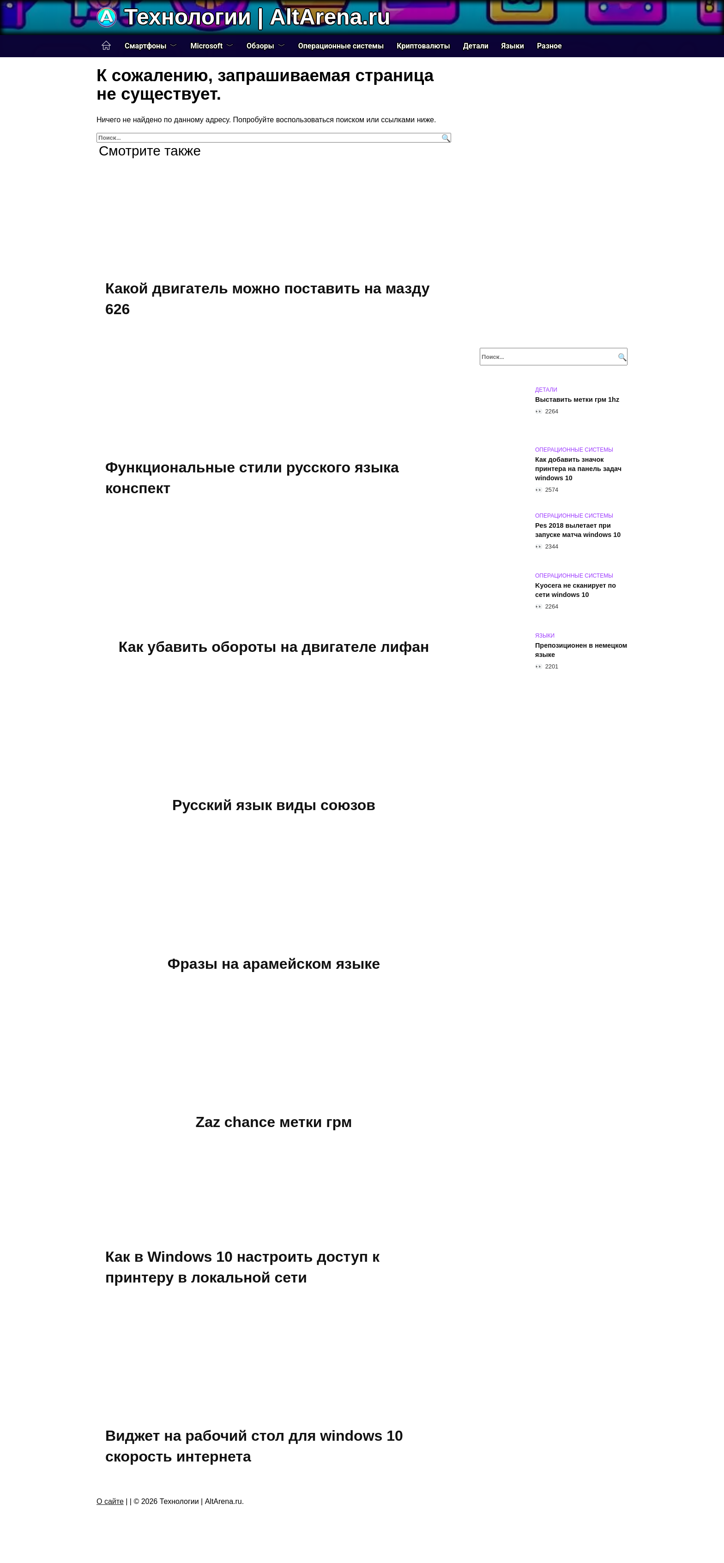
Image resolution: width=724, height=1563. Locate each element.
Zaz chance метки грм (274, 1122)
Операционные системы (341, 46)
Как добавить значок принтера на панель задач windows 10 (578, 469)
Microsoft (206, 46)
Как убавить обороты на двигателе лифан (274, 646)
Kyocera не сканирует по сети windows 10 (575, 590)
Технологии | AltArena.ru (257, 17)
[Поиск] (445, 138)
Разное (549, 46)
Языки (512, 46)
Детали (476, 46)
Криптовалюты (423, 46)
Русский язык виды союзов (273, 805)
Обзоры (260, 46)
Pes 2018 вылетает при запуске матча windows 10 (578, 530)
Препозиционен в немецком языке (581, 650)
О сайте (110, 1501)
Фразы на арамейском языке (274, 963)
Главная (106, 45)
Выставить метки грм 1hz (577, 399)
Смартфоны (145, 46)
